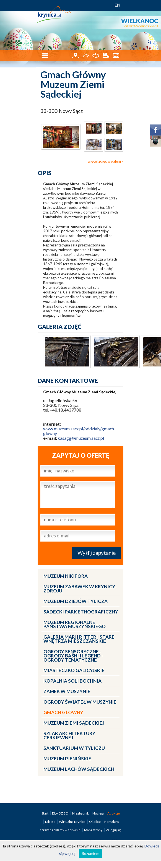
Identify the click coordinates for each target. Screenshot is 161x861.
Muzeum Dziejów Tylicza (75, 601)
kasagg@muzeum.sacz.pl (81, 438)
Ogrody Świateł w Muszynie (79, 702)
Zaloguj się (113, 830)
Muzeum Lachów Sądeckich (78, 769)
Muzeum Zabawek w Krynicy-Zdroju (80, 589)
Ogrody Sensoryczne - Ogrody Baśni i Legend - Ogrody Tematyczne (73, 656)
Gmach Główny (63, 712)
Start (45, 813)
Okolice (95, 822)
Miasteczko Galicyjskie (74, 670)
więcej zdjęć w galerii (104, 161)
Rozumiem (90, 853)
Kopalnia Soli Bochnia (72, 681)
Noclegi (98, 813)
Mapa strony (93, 830)
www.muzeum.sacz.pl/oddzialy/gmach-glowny (79, 431)
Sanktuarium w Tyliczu (74, 748)
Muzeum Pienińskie (67, 758)
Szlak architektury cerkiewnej (69, 735)
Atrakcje (113, 813)
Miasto (50, 822)
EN (117, 4)
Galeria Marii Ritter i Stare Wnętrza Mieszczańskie (79, 639)
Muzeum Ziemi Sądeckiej (73, 723)
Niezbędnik (80, 813)
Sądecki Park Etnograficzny (80, 612)
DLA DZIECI (60, 813)
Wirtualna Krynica (72, 822)
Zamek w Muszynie (66, 691)
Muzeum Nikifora (65, 576)
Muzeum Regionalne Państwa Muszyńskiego (74, 624)
